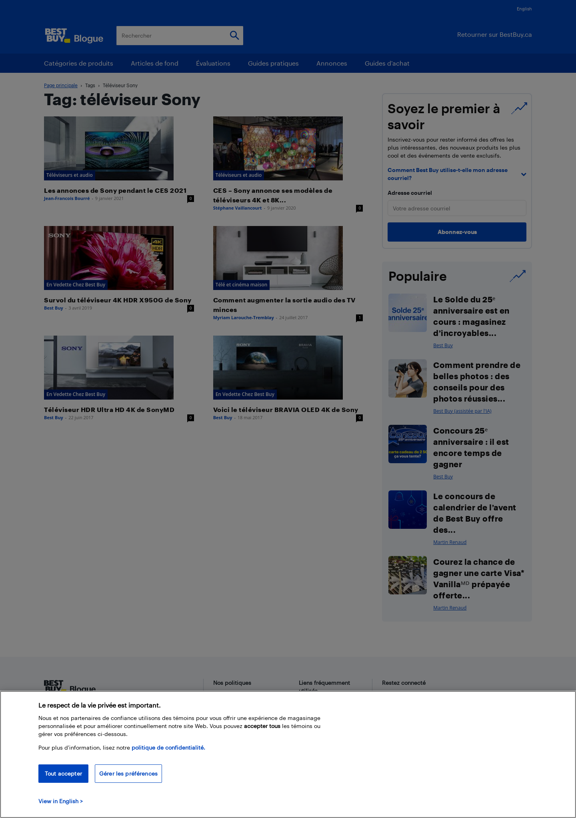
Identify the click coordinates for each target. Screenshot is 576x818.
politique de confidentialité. (168, 747)
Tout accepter (63, 773)
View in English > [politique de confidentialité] (60, 801)
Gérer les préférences (128, 773)
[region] (288, 754)
